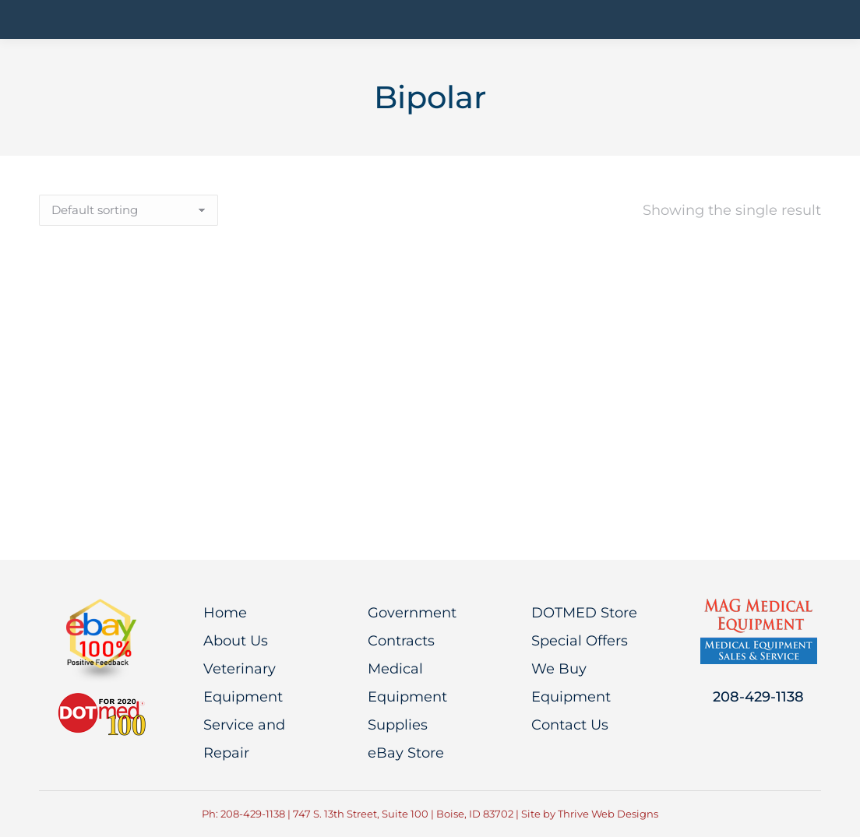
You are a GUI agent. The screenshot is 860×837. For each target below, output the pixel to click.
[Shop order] (128, 210)
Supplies (398, 724)
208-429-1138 (758, 696)
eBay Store (406, 752)
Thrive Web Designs (608, 813)
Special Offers (579, 640)
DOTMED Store (584, 612)
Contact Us (569, 724)
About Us (235, 640)
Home (225, 612)
